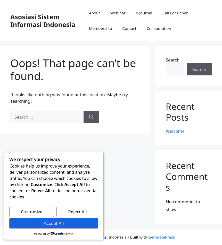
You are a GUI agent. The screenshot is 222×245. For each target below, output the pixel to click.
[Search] (91, 117)
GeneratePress (161, 237)
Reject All (77, 212)
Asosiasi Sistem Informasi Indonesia (42, 20)
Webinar (118, 12)
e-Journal (144, 12)
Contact (129, 28)
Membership (100, 28)
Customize (32, 212)
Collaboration (159, 28)
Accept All (54, 223)
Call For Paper (175, 12)
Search (173, 60)
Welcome (175, 131)
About (94, 12)
